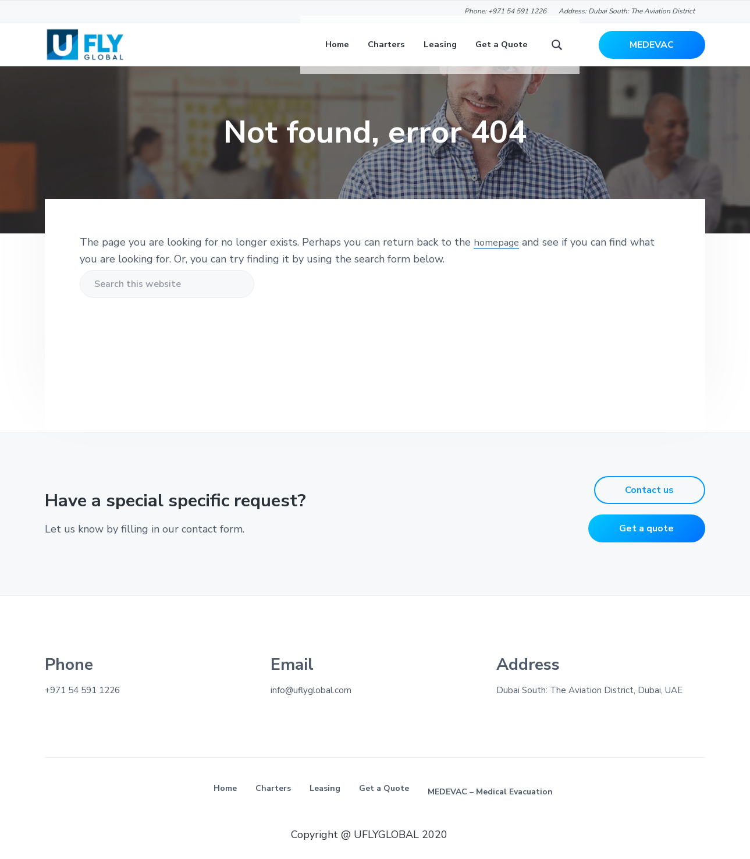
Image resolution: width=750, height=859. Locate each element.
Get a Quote (384, 803)
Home (225, 803)
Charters (273, 803)
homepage (499, 258)
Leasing (325, 803)
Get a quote (646, 544)
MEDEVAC (652, 52)
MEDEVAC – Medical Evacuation (490, 806)
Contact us (649, 505)
